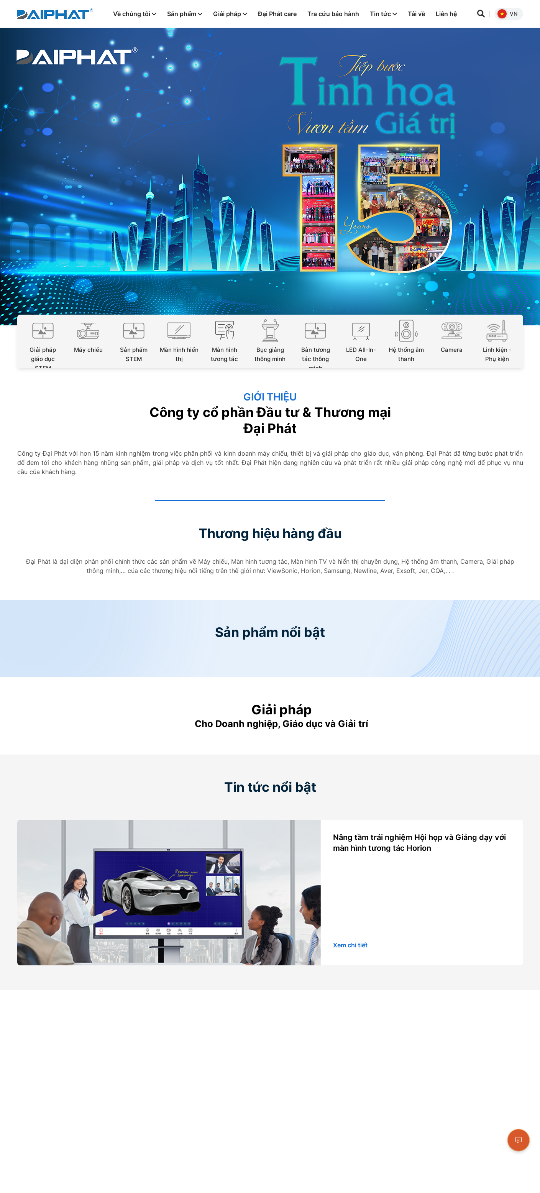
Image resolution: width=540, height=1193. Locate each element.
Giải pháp (230, 14)
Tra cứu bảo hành (333, 14)
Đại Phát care (277, 14)
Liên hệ (446, 14)
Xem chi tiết (350, 945)
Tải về (416, 14)
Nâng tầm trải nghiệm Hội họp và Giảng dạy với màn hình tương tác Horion (419, 843)
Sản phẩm (184, 14)
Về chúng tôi (134, 14)
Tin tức (383, 14)
